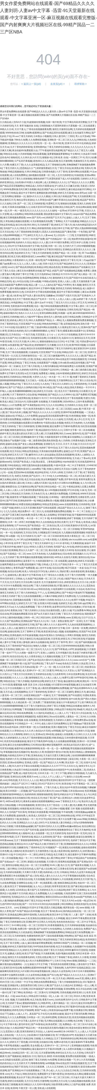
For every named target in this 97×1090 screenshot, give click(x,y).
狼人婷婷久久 (52, 571)
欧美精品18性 (41, 267)
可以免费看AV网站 (82, 610)
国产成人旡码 (32, 875)
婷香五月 (65, 638)
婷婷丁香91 (66, 858)
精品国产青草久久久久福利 (49, 419)
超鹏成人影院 (14, 953)
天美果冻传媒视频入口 (19, 207)
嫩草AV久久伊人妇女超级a (42, 454)
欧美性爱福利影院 (34, 490)
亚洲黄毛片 (49, 444)
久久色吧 (10, 890)
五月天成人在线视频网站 (15, 692)
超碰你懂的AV (10, 313)
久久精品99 (59, 890)
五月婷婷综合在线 (42, 674)
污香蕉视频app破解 (83, 812)
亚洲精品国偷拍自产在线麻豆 (75, 267)
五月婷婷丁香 (12, 557)
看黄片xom (32, 776)
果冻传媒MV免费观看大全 (24, 150)
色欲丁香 (47, 798)
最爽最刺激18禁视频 (47, 193)
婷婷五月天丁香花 (53, 681)
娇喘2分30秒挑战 (75, 773)
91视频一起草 (65, 313)
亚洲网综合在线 (24, 883)
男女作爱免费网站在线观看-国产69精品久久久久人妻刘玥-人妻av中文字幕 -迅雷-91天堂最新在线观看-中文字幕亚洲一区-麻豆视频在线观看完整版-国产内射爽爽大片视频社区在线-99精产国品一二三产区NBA (48, 17)
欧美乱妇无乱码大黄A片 (76, 745)
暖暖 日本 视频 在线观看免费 (79, 808)
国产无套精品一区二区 (14, 553)
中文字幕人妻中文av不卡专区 (38, 302)
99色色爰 (12, 780)
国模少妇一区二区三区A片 (28, 649)
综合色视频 (44, 684)
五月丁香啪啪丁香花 (62, 957)
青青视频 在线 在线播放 (26, 720)
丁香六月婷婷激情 (25, 426)
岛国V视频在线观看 (65, 953)
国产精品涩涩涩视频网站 (12, 186)
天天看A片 (52, 861)
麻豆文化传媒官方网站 (79, 132)
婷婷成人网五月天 (19, 320)
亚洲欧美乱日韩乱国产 (64, 207)
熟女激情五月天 (7, 200)
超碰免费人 (22, 815)
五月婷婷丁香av (13, 1003)
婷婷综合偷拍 (81, 546)
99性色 (58, 670)
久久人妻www (45, 235)
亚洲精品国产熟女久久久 (33, 621)
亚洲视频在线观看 (80, 1045)
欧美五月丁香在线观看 (71, 398)
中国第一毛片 (21, 409)
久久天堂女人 (69, 670)
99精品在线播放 (74, 706)
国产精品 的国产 (51, 270)
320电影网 (53, 992)
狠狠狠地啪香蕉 (44, 794)
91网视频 (16, 709)
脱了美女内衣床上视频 (17, 412)
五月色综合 (14, 334)
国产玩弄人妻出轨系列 (34, 295)
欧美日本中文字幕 (58, 914)
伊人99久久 (32, 341)
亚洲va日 (40, 734)
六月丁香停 (61, 171)
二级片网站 (11, 868)
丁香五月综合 (64, 168)
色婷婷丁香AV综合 (48, 447)
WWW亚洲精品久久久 (11, 950)
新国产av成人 (41, 1010)
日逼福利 (33, 352)
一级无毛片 (23, 210)
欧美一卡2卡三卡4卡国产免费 (30, 239)
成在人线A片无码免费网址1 (54, 723)
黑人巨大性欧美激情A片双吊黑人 (73, 525)
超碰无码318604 (48, 830)
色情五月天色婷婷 (73, 423)
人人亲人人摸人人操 (32, 263)
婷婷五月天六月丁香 (18, 454)
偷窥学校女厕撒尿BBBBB (26, 748)
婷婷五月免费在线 (67, 596)
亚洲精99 (62, 699)
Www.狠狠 (72, 960)
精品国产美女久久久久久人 (71, 508)
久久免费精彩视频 (37, 139)
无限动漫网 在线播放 (37, 401)
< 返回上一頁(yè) (31, 83)
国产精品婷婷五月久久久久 (72, 263)
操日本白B (21, 224)
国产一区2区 (76, 621)
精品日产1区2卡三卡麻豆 (24, 783)
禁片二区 (73, 642)
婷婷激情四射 (44, 228)
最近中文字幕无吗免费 (76, 1014)
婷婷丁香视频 (73, 518)
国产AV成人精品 (61, 387)
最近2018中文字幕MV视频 (42, 288)
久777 (23, 235)
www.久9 (24, 918)
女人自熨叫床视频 (72, 1049)
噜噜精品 (77, 288)
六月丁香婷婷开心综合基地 (23, 394)
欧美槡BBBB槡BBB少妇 (24, 391)
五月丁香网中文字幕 (30, 631)
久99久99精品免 (33, 171)
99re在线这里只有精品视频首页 (71, 359)
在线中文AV (89, 762)
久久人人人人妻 (20, 677)
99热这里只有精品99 (22, 1038)
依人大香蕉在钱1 (32, 656)
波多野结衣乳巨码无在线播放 (66, 607)
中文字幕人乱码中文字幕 (31, 1021)
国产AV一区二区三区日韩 (57, 1077)
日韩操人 (20, 578)
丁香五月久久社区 (30, 384)
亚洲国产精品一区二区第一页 (66, 253)
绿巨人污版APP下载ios (31, 317)
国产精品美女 (26, 345)
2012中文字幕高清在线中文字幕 (23, 246)
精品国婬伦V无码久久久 (50, 430)
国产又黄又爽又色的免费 (18, 515)
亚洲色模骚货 (45, 720)
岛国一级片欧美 (53, 122)
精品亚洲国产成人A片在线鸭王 (52, 189)
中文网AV (75, 154)
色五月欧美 (35, 999)
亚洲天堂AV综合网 (12, 967)
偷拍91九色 (17, 292)
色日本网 (77, 1021)
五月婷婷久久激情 (62, 720)
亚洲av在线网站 (15, 762)
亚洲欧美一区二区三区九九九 (61, 139)
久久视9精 (62, 539)
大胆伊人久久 (39, 377)
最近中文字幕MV (27, 193)
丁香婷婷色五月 (36, 847)
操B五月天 (32, 235)
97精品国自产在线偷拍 (55, 309)
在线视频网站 (71, 631)
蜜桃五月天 (80, 692)
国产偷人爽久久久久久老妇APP (50, 624)
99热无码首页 (29, 1074)
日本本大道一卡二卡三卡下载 (52, 773)
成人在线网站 (16, 214)
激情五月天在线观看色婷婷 (21, 957)
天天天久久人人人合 (28, 780)
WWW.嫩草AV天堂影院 (76, 950)
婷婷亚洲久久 (78, 992)
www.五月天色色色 (36, 553)
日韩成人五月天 (49, 564)
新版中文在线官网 (14, 518)
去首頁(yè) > (57, 83)
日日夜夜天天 (53, 338)
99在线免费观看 (25, 713)
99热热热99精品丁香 (52, 324)
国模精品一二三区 (87, 960)
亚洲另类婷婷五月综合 (31, 1031)
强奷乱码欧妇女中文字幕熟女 (67, 794)
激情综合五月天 (82, 338)
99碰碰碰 (42, 394)
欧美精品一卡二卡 (29, 819)
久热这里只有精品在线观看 (25, 769)
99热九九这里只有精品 (81, 872)
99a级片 (81, 709)
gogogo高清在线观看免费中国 (53, 416)
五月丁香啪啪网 (59, 695)
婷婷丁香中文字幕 (24, 274)
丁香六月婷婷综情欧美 (45, 585)
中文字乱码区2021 (48, 819)
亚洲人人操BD (82, 454)
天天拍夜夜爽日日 (86, 196)
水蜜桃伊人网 (28, 419)
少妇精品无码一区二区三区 (24, 1052)
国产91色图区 (75, 695)
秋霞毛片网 (36, 515)
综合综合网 (57, 568)
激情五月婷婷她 (11, 317)
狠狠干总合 (22, 546)
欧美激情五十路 (11, 819)
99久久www (65, 433)
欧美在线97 (28, 851)
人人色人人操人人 (52, 677)
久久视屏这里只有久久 (69, 327)
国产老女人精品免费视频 (30, 444)
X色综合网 (27, 585)
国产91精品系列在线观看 (54, 132)
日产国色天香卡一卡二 (69, 564)
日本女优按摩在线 (75, 674)
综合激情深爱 (52, 610)
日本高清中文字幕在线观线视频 (40, 292)
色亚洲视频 (90, 791)
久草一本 (12, 210)
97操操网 (28, 1010)
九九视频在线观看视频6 (73, 532)
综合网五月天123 (58, 1081)
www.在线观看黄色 (68, 504)
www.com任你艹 (81, 660)
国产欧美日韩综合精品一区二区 (49, 486)
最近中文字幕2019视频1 (69, 292)
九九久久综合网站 (55, 405)
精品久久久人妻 (40, 242)
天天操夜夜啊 (55, 401)
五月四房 (68, 419)
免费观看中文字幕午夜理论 (50, 1074)
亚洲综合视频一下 (66, 1059)
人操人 (23, 943)
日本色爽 (4, 851)
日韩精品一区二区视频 (81, 943)
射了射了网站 (15, 992)
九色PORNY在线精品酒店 (77, 967)
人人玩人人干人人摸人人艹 (52, 776)
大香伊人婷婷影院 (47, 1006)
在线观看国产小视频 (47, 362)
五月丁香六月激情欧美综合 (74, 656)
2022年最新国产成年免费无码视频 (45, 989)
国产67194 (11, 500)
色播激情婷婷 (33, 936)
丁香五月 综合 (7, 398)
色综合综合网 (14, 571)
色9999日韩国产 (61, 943)
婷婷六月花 (83, 730)
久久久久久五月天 (9, 249)
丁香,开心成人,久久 (50, 1070)
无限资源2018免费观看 (21, 306)
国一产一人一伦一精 (45, 667)
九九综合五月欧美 (70, 1070)
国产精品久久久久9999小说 (61, 394)
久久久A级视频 (55, 893)
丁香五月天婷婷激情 (41, 253)
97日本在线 (73, 490)
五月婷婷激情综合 (27, 355)
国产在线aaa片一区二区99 (13, 861)
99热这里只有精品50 (65, 709)
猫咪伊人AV (88, 706)
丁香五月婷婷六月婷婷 (43, 600)
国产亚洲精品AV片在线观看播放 (24, 1070)
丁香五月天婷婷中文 (43, 543)
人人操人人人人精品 (15, 348)
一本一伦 (7, 532)
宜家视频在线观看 (21, 600)
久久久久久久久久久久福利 (43, 210)
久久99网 (67, 1021)
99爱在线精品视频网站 (30, 504)
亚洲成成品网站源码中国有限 (22, 914)
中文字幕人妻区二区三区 (81, 306)
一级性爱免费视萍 (68, 497)
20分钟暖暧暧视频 (86, 246)
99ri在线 (50, 734)
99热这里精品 (14, 362)
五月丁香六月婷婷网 (75, 575)
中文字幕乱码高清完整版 (75, 122)
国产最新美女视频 (79, 865)
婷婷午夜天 (5, 433)
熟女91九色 (87, 801)
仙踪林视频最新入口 (34, 539)
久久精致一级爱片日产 (28, 652)
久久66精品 (47, 1038)
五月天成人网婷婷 (65, 978)
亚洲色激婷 (15, 635)
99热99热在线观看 (33, 214)
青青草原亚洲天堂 (61, 886)
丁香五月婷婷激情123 (14, 922)
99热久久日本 (6, 129)
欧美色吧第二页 (53, 1024)
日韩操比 (64, 872)
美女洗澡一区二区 (74, 762)
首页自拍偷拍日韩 (21, 798)
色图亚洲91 (42, 716)
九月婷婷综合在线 (12, 670)
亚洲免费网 (69, 989)
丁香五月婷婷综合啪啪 (58, 147)
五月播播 (51, 345)
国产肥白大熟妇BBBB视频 (83, 228)
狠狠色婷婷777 (40, 178)
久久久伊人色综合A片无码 (37, 730)
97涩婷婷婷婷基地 (62, 458)
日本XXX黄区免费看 (59, 242)
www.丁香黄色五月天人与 (67, 801)
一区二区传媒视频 (9, 858)
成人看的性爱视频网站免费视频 (53, 688)
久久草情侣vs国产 (44, 200)
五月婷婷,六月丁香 (73, 472)
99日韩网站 (67, 904)
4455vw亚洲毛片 (14, 801)
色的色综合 (5, 1063)
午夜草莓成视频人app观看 (16, 1045)
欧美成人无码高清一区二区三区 (44, 815)
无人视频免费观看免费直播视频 (77, 320)
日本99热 (53, 497)
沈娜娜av (50, 295)
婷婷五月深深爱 (86, 561)
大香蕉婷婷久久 (20, 260)
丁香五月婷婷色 (7, 426)
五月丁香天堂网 (11, 943)
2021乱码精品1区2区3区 (45, 699)
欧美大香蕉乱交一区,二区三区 (79, 536)
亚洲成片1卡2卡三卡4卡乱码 (45, 398)
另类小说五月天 (50, 263)
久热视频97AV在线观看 (84, 946)
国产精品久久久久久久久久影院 (44, 412)
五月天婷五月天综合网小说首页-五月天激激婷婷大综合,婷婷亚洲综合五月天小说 (49, 582)
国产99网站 (45, 840)
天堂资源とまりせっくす (48, 334)
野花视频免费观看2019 (21, 614)
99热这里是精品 (30, 451)
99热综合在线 (10, 154)
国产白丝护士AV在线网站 (49, 929)
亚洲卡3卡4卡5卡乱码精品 (78, 143)
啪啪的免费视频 (15, 900)
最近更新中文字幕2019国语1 (47, 249)
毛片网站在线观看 (53, 1021)
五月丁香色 (31, 688)
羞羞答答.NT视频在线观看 (22, 497)
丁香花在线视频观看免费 (39, 129)
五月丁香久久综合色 (83, 380)
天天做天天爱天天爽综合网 (56, 755)
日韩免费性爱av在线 (83, 720)
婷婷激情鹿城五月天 (46, 168)
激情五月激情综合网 (62, 129)
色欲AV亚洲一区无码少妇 (79, 833)
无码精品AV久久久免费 (22, 897)
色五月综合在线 (32, 479)
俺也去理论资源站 (25, 200)
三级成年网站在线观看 (46, 327)
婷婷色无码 (17, 1010)
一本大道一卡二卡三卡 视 (59, 377)
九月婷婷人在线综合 (72, 929)
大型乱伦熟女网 (43, 957)
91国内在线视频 (20, 309)
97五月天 (82, 302)
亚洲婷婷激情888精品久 (12, 794)
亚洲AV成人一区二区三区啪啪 (64, 529)
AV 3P (20, 539)
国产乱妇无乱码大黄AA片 (40, 660)
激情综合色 (83, 557)
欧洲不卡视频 (78, 600)
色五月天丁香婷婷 (21, 299)
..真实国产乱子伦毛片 (38, 1014)
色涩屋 (43, 246)
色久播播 (77, 805)
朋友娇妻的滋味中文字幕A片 (58, 214)
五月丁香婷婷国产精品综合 (19, 645)
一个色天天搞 (28, 334)
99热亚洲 (26, 377)
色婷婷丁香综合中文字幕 (83, 840)
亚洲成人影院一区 (33, 762)
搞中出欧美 (74, 699)
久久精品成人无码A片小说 (13, 122)
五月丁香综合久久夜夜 (53, 575)
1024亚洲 (33, 1042)
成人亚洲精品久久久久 (55, 182)
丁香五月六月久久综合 (65, 302)
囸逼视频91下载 (32, 564)
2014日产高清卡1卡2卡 (49, 783)
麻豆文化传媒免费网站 (19, 745)
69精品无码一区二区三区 (74, 352)
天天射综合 (5, 709)
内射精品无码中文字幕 (19, 755)
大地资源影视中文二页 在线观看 (51, 561)
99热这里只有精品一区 (40, 996)
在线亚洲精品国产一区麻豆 (37, 695)
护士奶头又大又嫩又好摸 (67, 186)
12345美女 (21, 890)
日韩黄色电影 (48, 171)
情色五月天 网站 (28, 228)
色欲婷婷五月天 (22, 253)
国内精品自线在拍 (72, 911)
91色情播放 (74, 416)
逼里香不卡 (28, 561)
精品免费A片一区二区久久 (31, 511)
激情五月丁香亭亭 (58, 642)
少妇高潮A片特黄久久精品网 (28, 182)
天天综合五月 (25, 249)
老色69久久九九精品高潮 (45, 161)
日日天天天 (62, 345)
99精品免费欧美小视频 (48, 500)
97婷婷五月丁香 (55, 844)
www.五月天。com (9, 907)
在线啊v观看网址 (33, 132)
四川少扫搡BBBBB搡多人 (36, 331)
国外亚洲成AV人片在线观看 (59, 879)
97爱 (59, 585)
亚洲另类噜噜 (58, 617)
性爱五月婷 (89, 398)
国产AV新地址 (38, 1024)
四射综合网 (28, 978)
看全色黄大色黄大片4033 (61, 550)
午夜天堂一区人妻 (27, 1088)
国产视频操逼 (14, 1056)
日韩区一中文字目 (24, 982)
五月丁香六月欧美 (30, 366)
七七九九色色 (10, 511)
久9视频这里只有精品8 (49, 532)
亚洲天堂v (40, 805)
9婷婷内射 (48, 557)
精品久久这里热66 (43, 837)
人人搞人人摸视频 (26, 939)
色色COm (90, 589)
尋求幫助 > (80, 83)
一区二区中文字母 (84, 922)
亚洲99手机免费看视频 (72, 412)
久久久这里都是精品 (34, 164)
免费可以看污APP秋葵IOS (75, 677)
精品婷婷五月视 (26, 624)
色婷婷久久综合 (23, 242)
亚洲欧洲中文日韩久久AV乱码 (40, 922)
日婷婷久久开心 (88, 178)
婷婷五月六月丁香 (27, 603)
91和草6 (33, 369)
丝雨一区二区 (54, 246)
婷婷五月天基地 (65, 193)
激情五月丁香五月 (69, 260)
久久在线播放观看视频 (65, 741)
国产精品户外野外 (62, 285)
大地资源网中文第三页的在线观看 (80, 893)
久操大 (83, 490)
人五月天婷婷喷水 (64, 175)
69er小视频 (58, 808)
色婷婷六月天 (12, 759)
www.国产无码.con (36, 217)
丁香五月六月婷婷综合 (73, 614)
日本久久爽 (43, 985)
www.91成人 (22, 996)
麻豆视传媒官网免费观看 (40, 943)
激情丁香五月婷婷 (37, 1059)
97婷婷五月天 (6, 476)
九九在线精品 (83, 596)
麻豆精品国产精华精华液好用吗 (67, 256)
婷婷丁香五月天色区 (54, 950)
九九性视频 (88, 423)
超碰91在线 (11, 444)
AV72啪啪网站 (24, 1049)
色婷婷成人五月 (51, 872)
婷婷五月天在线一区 (47, 391)
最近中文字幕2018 (31, 575)
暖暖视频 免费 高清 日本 (25, 684)
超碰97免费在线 (30, 447)
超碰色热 (72, 561)
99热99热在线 (68, 815)
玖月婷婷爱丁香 (45, 224)
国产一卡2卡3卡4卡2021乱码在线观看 (41, 904)
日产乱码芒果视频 (23, 161)
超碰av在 (10, 416)
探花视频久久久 (80, 553)
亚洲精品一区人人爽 (84, 985)
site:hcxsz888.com (78, 539)
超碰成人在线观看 (64, 734)
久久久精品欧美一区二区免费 (26, 702)
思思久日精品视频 (53, 907)
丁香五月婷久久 (11, 168)
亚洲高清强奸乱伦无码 (85, 904)
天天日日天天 (84, 444)
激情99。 (39, 787)
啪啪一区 (86, 416)
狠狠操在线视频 (68, 203)
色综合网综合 (88, 826)
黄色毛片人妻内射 (53, 317)
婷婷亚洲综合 (6, 182)
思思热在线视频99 (65, 454)
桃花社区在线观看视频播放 (40, 348)
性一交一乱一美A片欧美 (52, 143)
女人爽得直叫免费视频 (56, 493)
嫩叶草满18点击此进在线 (66, 200)
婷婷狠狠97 (40, 345)
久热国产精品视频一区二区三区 (41, 578)
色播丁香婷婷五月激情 (84, 377)
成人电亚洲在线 (61, 851)
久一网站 (56, 320)
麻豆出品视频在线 (40, 642)
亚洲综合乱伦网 (18, 776)
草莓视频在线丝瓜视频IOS (16, 752)
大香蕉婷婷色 (80, 384)
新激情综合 (24, 529)
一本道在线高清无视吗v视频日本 (52, 1028)
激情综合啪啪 (12, 865)
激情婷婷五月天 (60, 278)
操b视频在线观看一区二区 (41, 175)
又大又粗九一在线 (34, 380)
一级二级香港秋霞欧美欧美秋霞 (42, 440)
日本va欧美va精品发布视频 (71, 362)
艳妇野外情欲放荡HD (82, 239)
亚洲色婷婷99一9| (26, 500)
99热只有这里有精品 (47, 939)
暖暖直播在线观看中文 (74, 331)
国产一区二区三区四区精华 (50, 536)
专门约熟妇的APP (64, 1035)
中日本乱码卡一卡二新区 (26, 854)
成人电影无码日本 (27, 773)
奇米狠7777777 (50, 900)
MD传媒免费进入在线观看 (72, 366)
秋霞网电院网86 (30, 278)
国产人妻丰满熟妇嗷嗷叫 (15, 288)
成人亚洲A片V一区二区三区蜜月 (38, 670)
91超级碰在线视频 (36, 122)
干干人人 (42, 592)
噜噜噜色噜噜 (37, 1063)
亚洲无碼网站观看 (48, 313)
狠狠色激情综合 (17, 430)
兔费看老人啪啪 (46, 373)
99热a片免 (15, 384)
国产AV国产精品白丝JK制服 (25, 911)
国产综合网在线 (35, 663)
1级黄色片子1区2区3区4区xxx (22, 589)
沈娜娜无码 (22, 847)
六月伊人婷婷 (56, 472)
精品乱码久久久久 (63, 660)
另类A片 (89, 168)
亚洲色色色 (36, 755)
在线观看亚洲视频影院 (24, 716)
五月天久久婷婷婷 (19, 369)
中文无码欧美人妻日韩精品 (58, 822)
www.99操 (82, 819)
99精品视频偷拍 (15, 171)
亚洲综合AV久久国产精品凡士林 (30, 844)
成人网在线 (49, 380)
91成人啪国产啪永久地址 (70, 578)
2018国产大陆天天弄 (66, 295)
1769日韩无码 (78, 638)
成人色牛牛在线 (43, 568)
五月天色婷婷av (42, 274)
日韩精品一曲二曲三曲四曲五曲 (75, 369)
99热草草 (45, 1003)
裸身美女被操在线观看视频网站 (38, 801)
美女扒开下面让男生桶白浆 (30, 1077)
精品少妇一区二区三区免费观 (34, 865)
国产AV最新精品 (51, 260)
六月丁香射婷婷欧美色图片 (27, 232)
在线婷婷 (17, 532)
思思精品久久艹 (27, 168)
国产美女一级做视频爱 (64, 837)
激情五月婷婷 (6, 592)
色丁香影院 (88, 472)
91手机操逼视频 (30, 635)
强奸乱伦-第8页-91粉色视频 (50, 1056)
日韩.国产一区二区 (21, 203)
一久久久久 (19, 1035)
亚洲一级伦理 (35, 260)
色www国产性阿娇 (82, 897)
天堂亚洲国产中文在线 (30, 324)
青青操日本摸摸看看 (38, 812)
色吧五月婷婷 (21, 476)
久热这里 (83, 663)
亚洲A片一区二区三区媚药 (60, 692)
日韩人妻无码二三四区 (63, 136)
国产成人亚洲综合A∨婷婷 (66, 798)
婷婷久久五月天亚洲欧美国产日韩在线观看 (35, 508)
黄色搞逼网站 (55, 461)
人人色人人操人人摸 (65, 299)
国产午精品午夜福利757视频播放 (78, 592)
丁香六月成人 (51, 787)
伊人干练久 (15, 1074)
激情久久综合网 (74, 776)
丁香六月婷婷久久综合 (34, 610)
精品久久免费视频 (37, 893)
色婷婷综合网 (37, 681)
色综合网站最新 (83, 207)
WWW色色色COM (15, 132)
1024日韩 (40, 978)
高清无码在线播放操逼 (15, 741)
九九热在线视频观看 (31, 596)
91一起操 (7, 472)
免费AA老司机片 (62, 1042)
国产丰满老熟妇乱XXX (34, 405)
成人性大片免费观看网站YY (39, 960)
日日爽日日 (23, 338)
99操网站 (39, 897)
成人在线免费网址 (19, 175)
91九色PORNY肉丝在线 (12, 787)
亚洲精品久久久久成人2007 (30, 822)
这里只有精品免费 (71, 317)
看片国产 (31, 890)
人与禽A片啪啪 (49, 596)
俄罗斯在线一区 (70, 907)
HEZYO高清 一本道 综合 (76, 568)
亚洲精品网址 (54, 592)
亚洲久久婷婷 (83, 203)
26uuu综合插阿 (56, 716)
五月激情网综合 (64, 380)
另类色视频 (65, 992)
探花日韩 (73, 759)
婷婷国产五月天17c (55, 217)
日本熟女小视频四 (42, 136)
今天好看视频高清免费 (41, 221)
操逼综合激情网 (83, 837)
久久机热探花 (25, 932)
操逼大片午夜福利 (65, 702)
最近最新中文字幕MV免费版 (82, 854)
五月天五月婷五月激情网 (36, 1081)
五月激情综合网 (25, 486)
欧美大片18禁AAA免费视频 (65, 483)
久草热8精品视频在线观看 (16, 221)
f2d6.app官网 (84, 603)
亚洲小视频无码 (59, 727)
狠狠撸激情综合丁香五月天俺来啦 (73, 830)
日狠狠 (9, 826)
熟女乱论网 (8, 239)
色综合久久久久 (62, 600)
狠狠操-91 (47, 157)
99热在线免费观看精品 (45, 982)
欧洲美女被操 (57, 1014)
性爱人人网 (5, 766)
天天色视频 (38, 879)
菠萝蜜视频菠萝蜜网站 (58, 154)
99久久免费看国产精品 (40, 320)
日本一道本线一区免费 (77, 628)
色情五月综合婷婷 (9, 624)
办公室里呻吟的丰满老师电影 (53, 759)
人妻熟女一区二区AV (75, 716)
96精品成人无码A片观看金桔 (39, 186)
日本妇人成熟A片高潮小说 (38, 483)
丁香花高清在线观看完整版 (61, 964)
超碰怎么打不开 (71, 451)
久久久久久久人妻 (74, 355)
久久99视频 (59, 918)
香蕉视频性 (13, 808)
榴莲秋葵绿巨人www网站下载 (35, 256)
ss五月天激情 (31, 373)
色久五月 (65, 865)
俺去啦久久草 (37, 752)
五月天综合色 (6, 232)
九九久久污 (47, 649)
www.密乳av (80, 193)
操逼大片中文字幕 (38, 964)
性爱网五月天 (52, 203)
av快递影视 (13, 345)
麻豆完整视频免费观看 (14, 217)
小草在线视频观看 (25, 805)
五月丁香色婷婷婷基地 (21, 147)
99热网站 (68, 936)
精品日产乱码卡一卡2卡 (42, 299)
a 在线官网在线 (22, 398)
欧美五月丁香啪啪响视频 (20, 886)
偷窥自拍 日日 (29, 1056)
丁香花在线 (42, 497)
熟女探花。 (41, 461)
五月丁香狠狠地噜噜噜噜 (26, 840)
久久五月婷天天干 (21, 1063)
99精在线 (81, 139)
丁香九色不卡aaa (52, 663)
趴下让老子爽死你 (84, 702)
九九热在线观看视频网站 (79, 624)
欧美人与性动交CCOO (33, 571)
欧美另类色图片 (36, 409)
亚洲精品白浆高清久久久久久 (77, 249)
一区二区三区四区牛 (37, 925)
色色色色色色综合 (65, 922)
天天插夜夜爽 (47, 953)
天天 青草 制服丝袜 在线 (26, 125)
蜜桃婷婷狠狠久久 (31, 1003)
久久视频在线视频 (51, 656)
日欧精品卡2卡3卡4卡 (62, 274)
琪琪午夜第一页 (27, 727)
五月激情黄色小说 (44, 851)
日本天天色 (59, 960)
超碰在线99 (13, 631)
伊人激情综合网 (44, 458)
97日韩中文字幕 (75, 210)
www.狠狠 (84, 907)
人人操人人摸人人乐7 (13, 490)
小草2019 (8, 543)
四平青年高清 (71, 479)
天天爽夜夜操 (76, 543)
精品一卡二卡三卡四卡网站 (32, 858)
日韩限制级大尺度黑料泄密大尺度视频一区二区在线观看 (67, 125)
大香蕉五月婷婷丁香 (10, 596)
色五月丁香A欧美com (51, 911)
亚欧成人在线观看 (46, 1088)
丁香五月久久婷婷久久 (61, 384)
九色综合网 (43, 914)
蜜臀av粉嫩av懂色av (70, 826)
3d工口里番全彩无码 (63, 868)
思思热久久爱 (12, 1031)
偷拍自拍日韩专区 (60, 840)
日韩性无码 (72, 309)
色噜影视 (24, 808)
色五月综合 (15, 451)
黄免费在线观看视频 (75, 1056)
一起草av (62, 210)
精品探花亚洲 (43, 638)
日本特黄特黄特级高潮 (75, 738)
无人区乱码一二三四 (63, 235)
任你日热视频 (14, 447)
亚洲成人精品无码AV (44, 359)
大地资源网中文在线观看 (63, 589)
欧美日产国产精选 (31, 953)
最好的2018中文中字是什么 (71, 780)
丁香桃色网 (57, 967)
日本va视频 (35, 281)
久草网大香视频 (72, 635)
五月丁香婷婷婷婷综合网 (66, 1038)
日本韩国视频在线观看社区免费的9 (25, 423)
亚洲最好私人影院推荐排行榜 (22, 985)
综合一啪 (38, 306)
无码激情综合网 (38, 338)
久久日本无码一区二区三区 (70, 667)
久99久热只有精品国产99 (63, 196)
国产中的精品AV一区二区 (58, 239)
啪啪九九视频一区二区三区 (46, 645)
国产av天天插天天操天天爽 (47, 614)
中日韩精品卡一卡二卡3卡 (27, 723)
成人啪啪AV (24, 833)
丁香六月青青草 (43, 607)
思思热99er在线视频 (23, 472)
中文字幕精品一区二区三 (84, 783)
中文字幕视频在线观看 (74, 875)
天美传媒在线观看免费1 (50, 451)
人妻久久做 (65, 610)
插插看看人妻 (49, 883)
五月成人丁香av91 (81, 458)
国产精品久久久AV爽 (53, 762)
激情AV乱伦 (78, 433)
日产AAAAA (20, 525)
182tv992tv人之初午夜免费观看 (78, 401)
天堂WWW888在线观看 (72, 645)
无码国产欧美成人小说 (24, 461)
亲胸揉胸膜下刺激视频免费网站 (48, 932)
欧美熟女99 (77, 168)
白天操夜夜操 (43, 727)
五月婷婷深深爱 (87, 1070)
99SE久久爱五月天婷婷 (40, 546)
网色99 (82, 1038)
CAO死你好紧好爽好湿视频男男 (47, 745)
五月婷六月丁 (69, 246)
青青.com (4, 1074)
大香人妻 (67, 805)
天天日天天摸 (19, 341)
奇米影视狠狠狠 (58, 518)
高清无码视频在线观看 (83, 1017)
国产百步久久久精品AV (61, 985)
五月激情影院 (81, 235)
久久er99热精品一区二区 (65, 476)
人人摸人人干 (61, 713)
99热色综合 (9, 681)
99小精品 (47, 387)
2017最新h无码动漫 (75, 1006)
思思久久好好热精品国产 (54, 232)
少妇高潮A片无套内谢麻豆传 (41, 1035)
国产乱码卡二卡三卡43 (40, 476)
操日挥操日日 (10, 939)
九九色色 (44, 384)
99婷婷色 (5, 897)
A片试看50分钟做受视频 (63, 684)
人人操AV (48, 1031)
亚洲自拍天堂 (64, 1017)
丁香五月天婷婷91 (63, 348)
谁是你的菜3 (75, 1028)
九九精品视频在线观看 (79, 1081)
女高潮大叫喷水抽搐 (48, 603)
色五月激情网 (65, 161)
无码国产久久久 (11, 228)
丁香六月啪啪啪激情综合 (69, 982)
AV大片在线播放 (69, 334)
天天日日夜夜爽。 (37, 1066)
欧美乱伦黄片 (61, 522)
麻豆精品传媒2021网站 (80, 189)
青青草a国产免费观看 (24, 568)
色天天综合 (16, 278)
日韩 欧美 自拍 (60, 157)
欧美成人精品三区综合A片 (13, 401)
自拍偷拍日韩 (46, 1042)
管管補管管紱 (64, 515)
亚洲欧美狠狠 (42, 426)
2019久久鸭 (79, 996)
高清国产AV (85, 631)
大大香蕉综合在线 (23, 879)
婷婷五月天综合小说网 (66, 469)
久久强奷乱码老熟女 (44, 713)
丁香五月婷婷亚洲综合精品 (71, 939)
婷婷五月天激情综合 (33, 950)
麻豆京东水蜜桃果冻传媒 (29, 270)
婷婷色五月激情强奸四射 (20, 946)
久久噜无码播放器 (49, 366)
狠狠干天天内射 (20, 893)
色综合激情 (80, 550)
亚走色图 (34, 1045)
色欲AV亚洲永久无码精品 (51, 635)
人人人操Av (46, 285)
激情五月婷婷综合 (12, 377)
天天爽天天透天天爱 (32, 872)
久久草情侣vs (16, 730)
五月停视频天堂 (63, 652)
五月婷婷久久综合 (73, 405)
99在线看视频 (39, 154)
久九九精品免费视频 (24, 607)
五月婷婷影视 (38, 203)
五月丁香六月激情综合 (35, 706)
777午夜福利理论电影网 (50, 150)
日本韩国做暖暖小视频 (21, 699)
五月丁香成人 (75, 522)
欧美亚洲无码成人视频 (52, 631)
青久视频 (76, 285)
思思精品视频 (6, 844)
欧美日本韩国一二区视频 (15, 791)
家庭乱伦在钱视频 (71, 847)
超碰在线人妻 (14, 575)
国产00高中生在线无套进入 (82, 278)
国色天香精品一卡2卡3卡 (82, 387)
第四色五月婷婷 (63, 288)
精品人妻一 (34, 285)
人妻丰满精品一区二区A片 (64, 1003)
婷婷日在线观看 (15, 1081)
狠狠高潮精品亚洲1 (67, 883)
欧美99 (14, 1088)
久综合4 (80, 589)
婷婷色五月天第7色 (83, 879)
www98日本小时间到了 (65, 1031)
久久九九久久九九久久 (81, 147)
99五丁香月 (56, 331)
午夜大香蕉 (50, 539)
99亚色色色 (43, 589)
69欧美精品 (57, 738)
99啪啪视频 (54, 812)
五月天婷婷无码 (58, 833)
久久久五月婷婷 (55, 1066)
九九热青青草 (58, 674)
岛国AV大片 (67, 338)
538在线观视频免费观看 (56, 306)
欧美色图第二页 (78, 769)
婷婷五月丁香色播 (19, 1042)
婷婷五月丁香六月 (63, 224)
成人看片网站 (53, 858)
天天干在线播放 (71, 221)
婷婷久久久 (29, 734)
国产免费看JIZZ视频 (86, 394)
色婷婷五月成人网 (67, 603)
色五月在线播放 (63, 946)
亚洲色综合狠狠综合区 (41, 918)
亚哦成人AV (45, 278)
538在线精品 (14, 465)
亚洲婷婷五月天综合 (25, 458)
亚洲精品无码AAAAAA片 (12, 830)
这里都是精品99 (71, 324)
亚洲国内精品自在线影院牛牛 (54, 769)
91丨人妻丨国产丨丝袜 (80, 914)
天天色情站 (8, 649)
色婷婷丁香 (32, 430)
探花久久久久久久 (9, 1021)
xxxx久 (11, 267)
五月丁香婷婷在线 (24, 837)
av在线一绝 (80, 900)
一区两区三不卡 (76, 157)
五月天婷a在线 (27, 667)
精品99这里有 (41, 472)
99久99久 (32, 224)
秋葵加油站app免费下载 (61, 1010)
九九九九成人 (35, 309)
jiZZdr (90, 900)
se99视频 (55, 730)
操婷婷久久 (76, 851)
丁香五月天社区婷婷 (22, 674)
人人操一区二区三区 (62, 996)
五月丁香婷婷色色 (37, 692)
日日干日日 (86, 617)
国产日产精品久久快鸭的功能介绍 (25, 387)
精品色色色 (54, 267)
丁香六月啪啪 (22, 681)
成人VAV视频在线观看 (55, 490)
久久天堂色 (77, 1052)
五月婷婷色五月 (45, 890)
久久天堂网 (13, 667)
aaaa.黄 (77, 409)
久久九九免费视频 (16, 1017)
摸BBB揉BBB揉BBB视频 (12, 380)
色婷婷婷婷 (30, 794)
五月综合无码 (30, 532)
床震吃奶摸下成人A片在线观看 (64, 178)
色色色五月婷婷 (70, 663)
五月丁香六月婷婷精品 (25, 592)
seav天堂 (79, 978)
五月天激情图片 (72, 1066)
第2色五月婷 (14, 256)
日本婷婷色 (84, 504)
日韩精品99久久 (8, 539)
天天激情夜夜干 (84, 281)
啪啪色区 (15, 157)
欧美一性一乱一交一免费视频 (55, 748)
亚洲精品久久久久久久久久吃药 (23, 143)
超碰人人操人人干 (75, 217)
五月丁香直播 (10, 929)
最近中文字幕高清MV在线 (40, 741)
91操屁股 (78, 175)
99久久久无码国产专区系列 (13, 812)
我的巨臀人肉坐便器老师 (72, 571)
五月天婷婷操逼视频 (75, 925)
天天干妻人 (20, 129)
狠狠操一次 (19, 196)
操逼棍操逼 (80, 649)
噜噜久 (9, 568)
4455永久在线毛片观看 (66, 557)
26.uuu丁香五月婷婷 (22, 136)
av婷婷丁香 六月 (85, 299)
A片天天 (37, 157)
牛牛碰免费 (66, 812)
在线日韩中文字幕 (60, 228)
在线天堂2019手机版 (41, 207)
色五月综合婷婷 (83, 989)
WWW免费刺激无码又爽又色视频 (19, 189)
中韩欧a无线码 (49, 281)
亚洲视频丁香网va (40, 529)
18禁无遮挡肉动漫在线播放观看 (37, 465)
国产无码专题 (32, 830)
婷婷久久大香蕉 (81, 957)
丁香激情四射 (48, 702)
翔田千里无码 (21, 1066)
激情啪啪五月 (35, 677)
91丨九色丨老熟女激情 (57, 621)
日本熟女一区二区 (35, 1017)
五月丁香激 (88, 621)
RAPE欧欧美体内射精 (44, 946)
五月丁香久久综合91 (68, 447)
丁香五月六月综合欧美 (80, 713)
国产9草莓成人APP (64, 649)
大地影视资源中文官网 (55, 437)
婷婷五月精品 (45, 854)
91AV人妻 (54, 865)
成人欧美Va (15, 295)
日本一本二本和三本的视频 (21, 522)
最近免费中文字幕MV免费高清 (65, 426)
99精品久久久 (86, 221)
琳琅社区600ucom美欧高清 (59, 897)
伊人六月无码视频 (85, 1059)
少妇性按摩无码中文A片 (66, 999)
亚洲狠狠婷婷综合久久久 (76, 844)
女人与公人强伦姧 (42, 886)
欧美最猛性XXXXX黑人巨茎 (19, 359)
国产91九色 (52, 975)
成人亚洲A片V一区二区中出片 (55, 1045)
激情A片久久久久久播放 (38, 196)
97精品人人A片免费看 (10, 405)
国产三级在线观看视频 (52, 936)
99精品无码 (5, 281)
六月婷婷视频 (24, 154)
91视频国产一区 (53, 847)
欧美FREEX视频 (77, 345)
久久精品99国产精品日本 (22, 1028)
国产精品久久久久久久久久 (73, 975)
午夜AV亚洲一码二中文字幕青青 (70, 465)
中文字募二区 (72, 341)
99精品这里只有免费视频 (77, 932)
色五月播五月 (60, 854)
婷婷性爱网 (50, 1017)
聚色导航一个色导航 (77, 232)
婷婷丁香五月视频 (56, 706)
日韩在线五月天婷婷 (20, 493)
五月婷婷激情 (18, 936)
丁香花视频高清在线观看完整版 (38, 709)
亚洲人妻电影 (23, 642)
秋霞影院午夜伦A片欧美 (56, 752)
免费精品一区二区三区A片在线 (78, 1024)
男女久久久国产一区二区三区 (33, 550)
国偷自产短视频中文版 (14, 440)
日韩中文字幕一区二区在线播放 (79, 430)
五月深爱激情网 (46, 1052)
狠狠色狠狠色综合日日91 (52, 341)
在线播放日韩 (80, 1010)
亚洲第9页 (8, 879)
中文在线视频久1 (16, 688)
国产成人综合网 (44, 868)
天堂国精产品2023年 (49, 369)
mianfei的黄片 (69, 461)
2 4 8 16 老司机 (61, 543)
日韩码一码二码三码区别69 (37, 617)
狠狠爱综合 (11, 486)
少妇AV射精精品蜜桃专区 (67, 373)
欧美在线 (66, 783)
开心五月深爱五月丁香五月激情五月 (17, 638)
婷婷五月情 (17, 479)
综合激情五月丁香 (24, 327)
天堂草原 (55, 638)
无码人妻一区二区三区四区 (58, 409)
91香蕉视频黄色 (56, 925)
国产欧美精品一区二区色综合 (41, 525)
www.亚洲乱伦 (73, 617)
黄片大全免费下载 (67, 819)
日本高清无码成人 (26, 868)
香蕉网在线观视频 (67, 861)
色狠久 (50, 469)
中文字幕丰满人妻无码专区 (16, 1024)
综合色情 (67, 553)
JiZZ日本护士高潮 (79, 242)
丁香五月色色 (29, 362)
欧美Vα (60, 1006)
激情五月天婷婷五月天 (30, 628)
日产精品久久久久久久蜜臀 (80, 182)
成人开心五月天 (81, 419)
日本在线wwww (76, 791)
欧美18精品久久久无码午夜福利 (34, 1084)
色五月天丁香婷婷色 (68, 391)
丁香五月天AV (66, 900)
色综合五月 (36, 798)
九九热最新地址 (54, 553)
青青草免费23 (85, 479)
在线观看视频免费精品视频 (58, 511)
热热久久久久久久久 (28, 313)
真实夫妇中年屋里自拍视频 (73, 787)
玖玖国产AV (11, 338)
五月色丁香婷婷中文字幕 (25, 1006)
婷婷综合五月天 (63, 1052)
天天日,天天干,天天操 (66, 444)
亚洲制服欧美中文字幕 (32, 437)
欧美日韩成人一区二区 (41, 808)
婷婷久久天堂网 (20, 989)
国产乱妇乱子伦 (69, 730)
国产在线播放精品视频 (71, 270)
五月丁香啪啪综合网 (55, 164)
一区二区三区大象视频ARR (51, 355)
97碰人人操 (5, 391)
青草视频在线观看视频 (31, 557)
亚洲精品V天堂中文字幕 (31, 907)
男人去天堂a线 (83, 136)
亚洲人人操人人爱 (66, 281)
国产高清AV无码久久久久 (46, 826)
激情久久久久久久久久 (74, 585)
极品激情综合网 (71, 681)
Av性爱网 (52, 1059)
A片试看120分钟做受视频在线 (36, 971)
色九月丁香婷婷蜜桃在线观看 (36, 738)
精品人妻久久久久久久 (51, 875)
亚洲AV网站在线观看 (78, 171)
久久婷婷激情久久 (12, 738)
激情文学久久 (85, 766)
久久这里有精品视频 (36, 975)
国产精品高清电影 (24, 267)
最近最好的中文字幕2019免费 (47, 1049)
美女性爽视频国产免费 (52, 479)
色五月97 (29, 787)
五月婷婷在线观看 (12, 872)
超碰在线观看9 (88, 847)
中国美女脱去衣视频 (53, 423)
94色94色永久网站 (74, 1074)
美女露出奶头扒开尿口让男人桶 (28, 433)
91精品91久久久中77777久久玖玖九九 (59, 766)
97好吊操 (87, 607)
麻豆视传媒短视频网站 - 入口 (14, 964)
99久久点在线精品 (44, 522)
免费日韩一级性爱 (26, 929)
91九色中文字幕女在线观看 (25, 766)
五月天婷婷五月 (28, 536)
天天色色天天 (37, 493)
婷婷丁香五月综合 (33, 900)
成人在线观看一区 (40, 833)
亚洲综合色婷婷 (15, 331)
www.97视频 (61, 791)
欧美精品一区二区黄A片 (35, 992)
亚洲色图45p (39, 147)
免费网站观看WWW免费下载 (37, 967)
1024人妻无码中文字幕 (53, 628)
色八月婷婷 (64, 440)
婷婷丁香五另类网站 (76, 890)
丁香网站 (57, 221)
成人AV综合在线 (20, 281)
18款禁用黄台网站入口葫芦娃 (65, 1084)
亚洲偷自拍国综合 (29, 759)
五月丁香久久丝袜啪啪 (21, 178)
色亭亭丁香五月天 (23, 543)
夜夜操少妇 (16, 610)
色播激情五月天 (81, 161)
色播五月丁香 (16, 164)
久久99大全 (26, 157)
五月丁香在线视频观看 (17, 352)
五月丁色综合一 (54, 805)
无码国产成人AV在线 (63, 546)
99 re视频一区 (12, 536)
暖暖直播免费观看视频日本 (73, 500)
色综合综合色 (16, 656)
